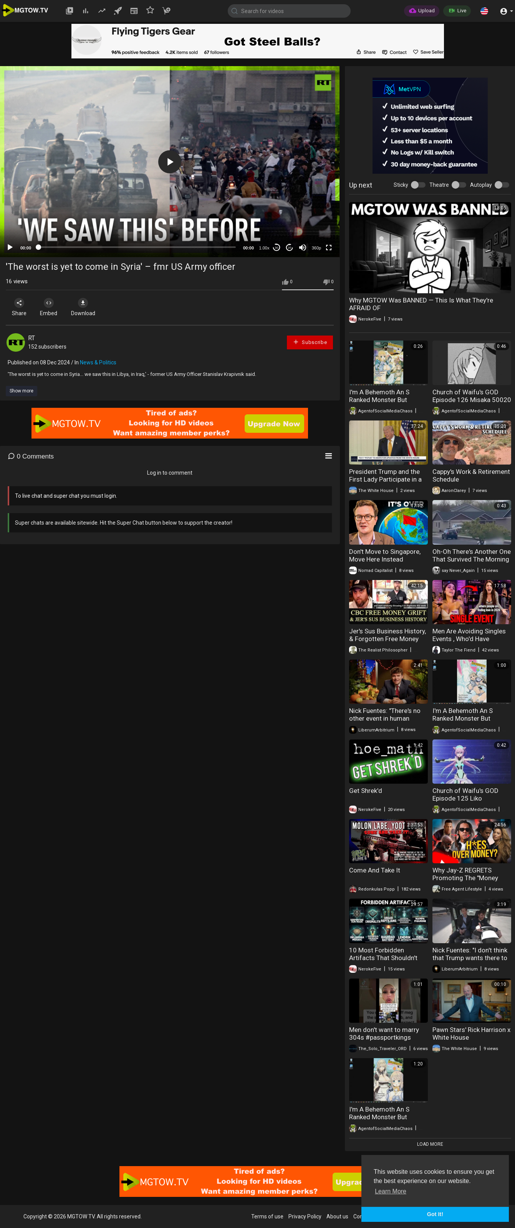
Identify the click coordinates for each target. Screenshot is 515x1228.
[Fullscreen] (329, 247)
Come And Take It (374, 870)
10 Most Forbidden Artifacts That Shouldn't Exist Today (383, 957)
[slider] (137, 247)
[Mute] (302, 247)
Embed (51, 307)
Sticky (401, 185)
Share (20, 307)
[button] (484, 11)
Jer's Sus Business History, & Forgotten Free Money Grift (387, 638)
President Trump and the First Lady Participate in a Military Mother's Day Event (387, 479)
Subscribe (310, 342)
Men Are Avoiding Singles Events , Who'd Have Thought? (469, 638)
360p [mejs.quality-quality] (316, 248)
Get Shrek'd (365, 790)
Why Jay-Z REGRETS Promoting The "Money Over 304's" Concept (465, 877)
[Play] (10, 247)
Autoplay (481, 185)
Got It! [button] (435, 1214)
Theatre (439, 185)
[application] (169, 161)
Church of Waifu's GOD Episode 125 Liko (465, 794)
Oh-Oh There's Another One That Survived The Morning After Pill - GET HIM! (471, 559)
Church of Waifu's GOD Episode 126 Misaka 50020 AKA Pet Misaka (471, 399)
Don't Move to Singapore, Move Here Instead (385, 555)
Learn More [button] (390, 1191)
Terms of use (267, 1216)
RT (31, 338)
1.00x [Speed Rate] (264, 248)
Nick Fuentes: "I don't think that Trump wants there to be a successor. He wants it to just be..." (471, 961)
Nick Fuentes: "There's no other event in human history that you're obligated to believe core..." (387, 722)
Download (87, 307)
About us (337, 1216)
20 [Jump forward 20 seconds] (289, 247)
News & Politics (98, 362)
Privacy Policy (304, 1216)
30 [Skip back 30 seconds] (276, 247)
